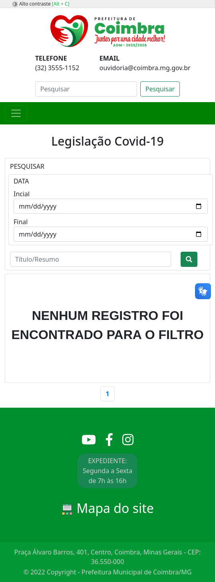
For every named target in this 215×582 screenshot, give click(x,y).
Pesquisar (160, 89)
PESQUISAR (27, 166)
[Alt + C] (61, 3)
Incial (22, 193)
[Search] (86, 89)
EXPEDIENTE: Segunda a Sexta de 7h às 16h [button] (107, 470)
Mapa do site (107, 508)
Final (21, 221)
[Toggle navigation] (16, 113)
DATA (21, 181)
